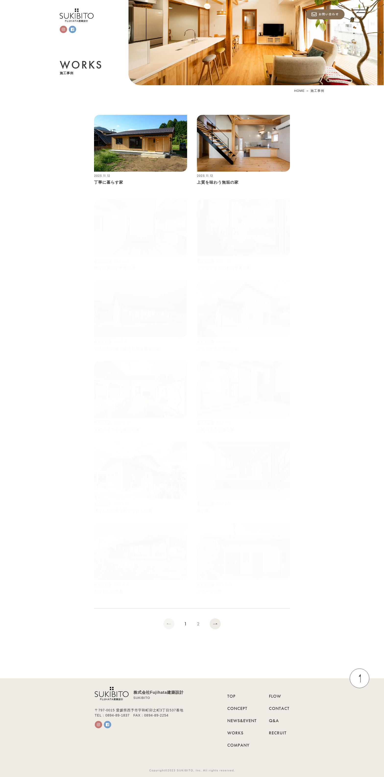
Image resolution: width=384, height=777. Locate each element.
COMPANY (238, 745)
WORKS (235, 733)
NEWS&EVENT (242, 720)
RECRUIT (278, 733)
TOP (231, 696)
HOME (299, 91)
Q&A (274, 720)
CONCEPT (237, 708)
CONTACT (279, 708)
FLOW (275, 696)
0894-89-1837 (117, 715)
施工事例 (317, 91)
